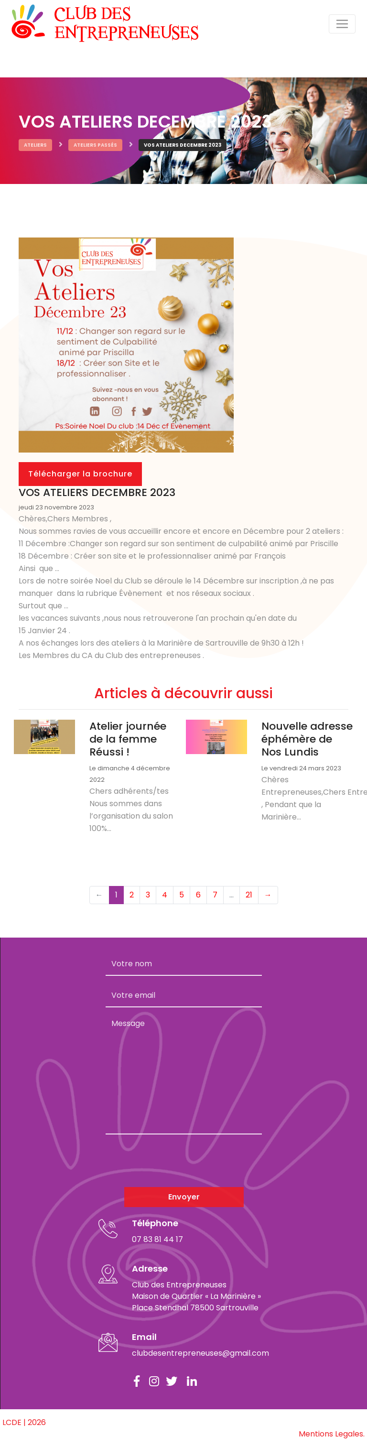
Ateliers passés (95, 145)
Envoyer (184, 1196)
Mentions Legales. (332, 1433)
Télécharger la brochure (80, 473)
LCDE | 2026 (24, 1422)
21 (249, 894)
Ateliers (35, 145)
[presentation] (178, 1160)
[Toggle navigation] (342, 23)
